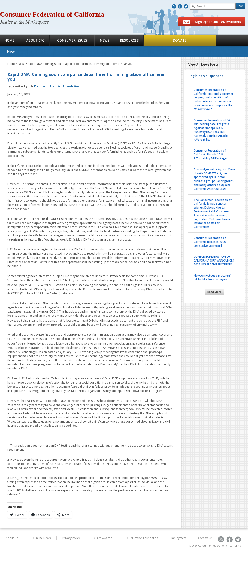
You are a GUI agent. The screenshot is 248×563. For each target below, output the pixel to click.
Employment (178, 538)
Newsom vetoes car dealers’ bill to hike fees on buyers (212, 277)
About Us (12, 538)
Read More (214, 292)
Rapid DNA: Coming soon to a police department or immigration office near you (80, 64)
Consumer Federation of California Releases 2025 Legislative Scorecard (210, 242)
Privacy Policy (71, 538)
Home (11, 64)
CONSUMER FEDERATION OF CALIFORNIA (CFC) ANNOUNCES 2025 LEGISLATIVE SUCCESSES (214, 260)
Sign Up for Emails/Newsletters (212, 22)
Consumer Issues (72, 40)
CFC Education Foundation (141, 538)
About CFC (35, 40)
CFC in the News (40, 538)
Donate (180, 40)
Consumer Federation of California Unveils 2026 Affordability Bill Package (210, 154)
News (104, 40)
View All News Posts (203, 64)
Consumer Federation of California (52, 14)
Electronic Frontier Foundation (57, 86)
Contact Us (205, 538)
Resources (129, 40)
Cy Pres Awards (102, 538)
